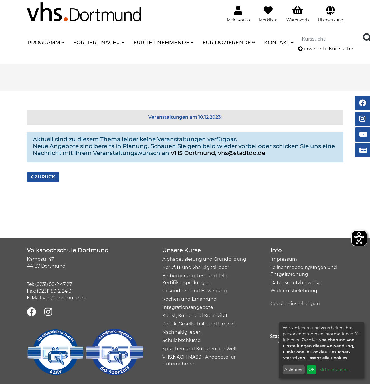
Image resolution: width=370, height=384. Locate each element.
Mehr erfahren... (334, 369)
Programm (43, 42)
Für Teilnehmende (161, 42)
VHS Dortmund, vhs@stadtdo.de (218, 153)
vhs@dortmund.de (64, 298)
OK (311, 369)
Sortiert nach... (96, 42)
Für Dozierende (227, 42)
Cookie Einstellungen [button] (295, 303)
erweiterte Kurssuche (325, 48)
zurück (43, 177)
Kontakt (277, 42)
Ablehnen (293, 369)
